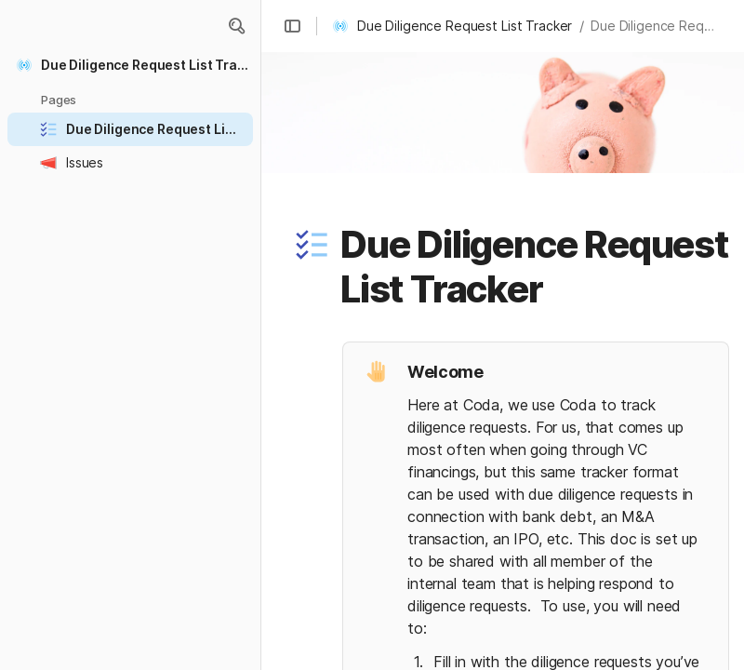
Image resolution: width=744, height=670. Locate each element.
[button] (236, 26)
